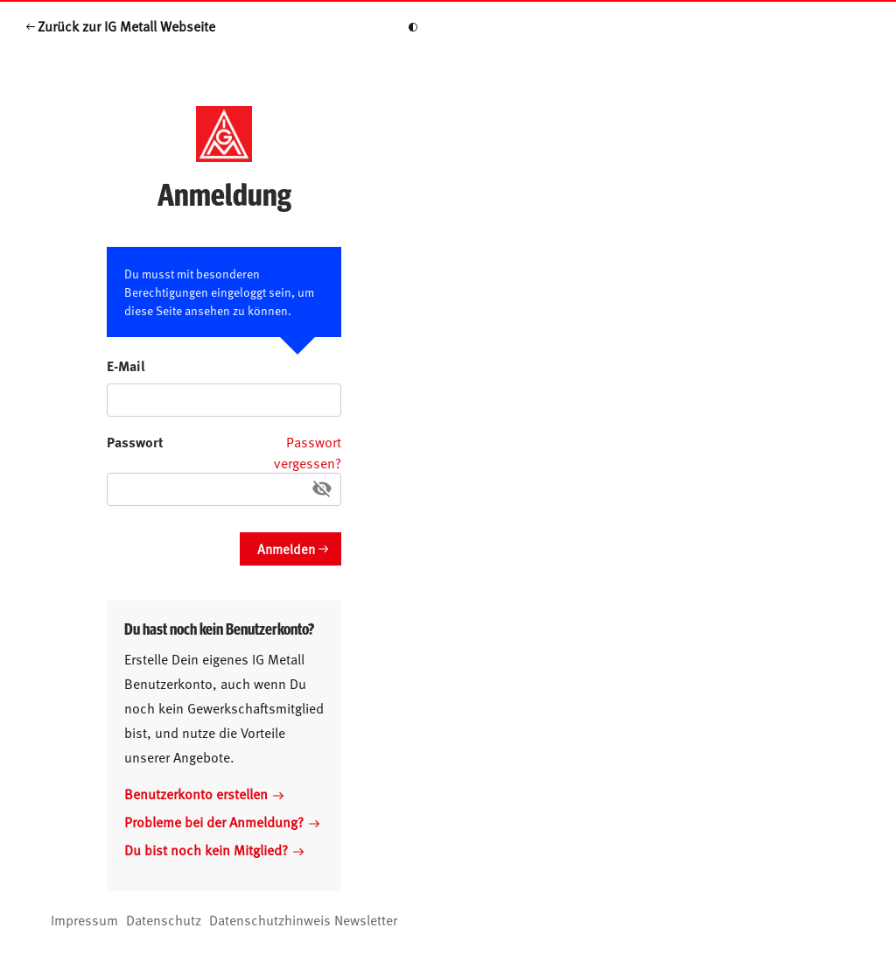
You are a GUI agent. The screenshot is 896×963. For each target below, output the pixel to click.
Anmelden (286, 548)
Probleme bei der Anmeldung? (221, 821)
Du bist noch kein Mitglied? (214, 849)
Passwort (135, 442)
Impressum (84, 919)
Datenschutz (163, 919)
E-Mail (126, 365)
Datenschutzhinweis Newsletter (303, 919)
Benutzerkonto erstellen (204, 793)
